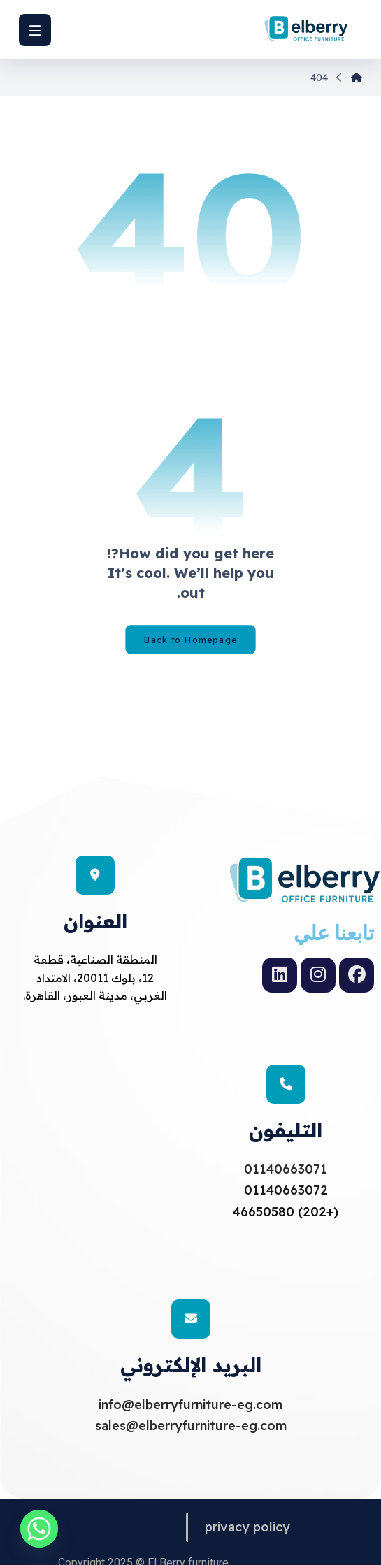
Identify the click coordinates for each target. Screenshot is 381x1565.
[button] (35, 30)
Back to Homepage (190, 639)
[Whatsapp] (39, 1529)
